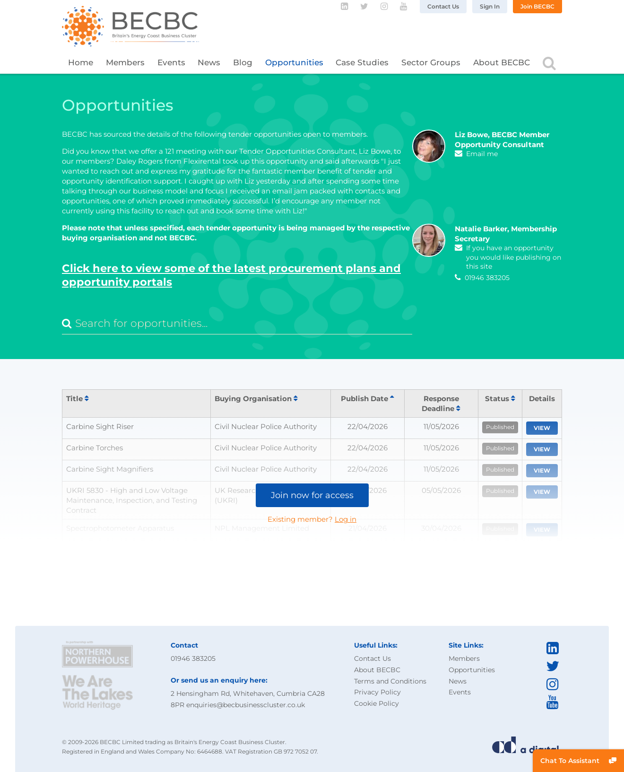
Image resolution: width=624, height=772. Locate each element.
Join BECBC (537, 6)
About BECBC (501, 62)
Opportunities (294, 62)
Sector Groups (430, 62)
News (209, 62)
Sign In (490, 6)
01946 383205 (193, 658)
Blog (242, 62)
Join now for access (312, 495)
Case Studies (362, 62)
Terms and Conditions (390, 681)
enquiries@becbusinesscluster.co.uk (245, 705)
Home (80, 62)
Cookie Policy (376, 703)
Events (171, 62)
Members (125, 62)
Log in (345, 519)
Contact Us (443, 6)
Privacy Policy (377, 692)
